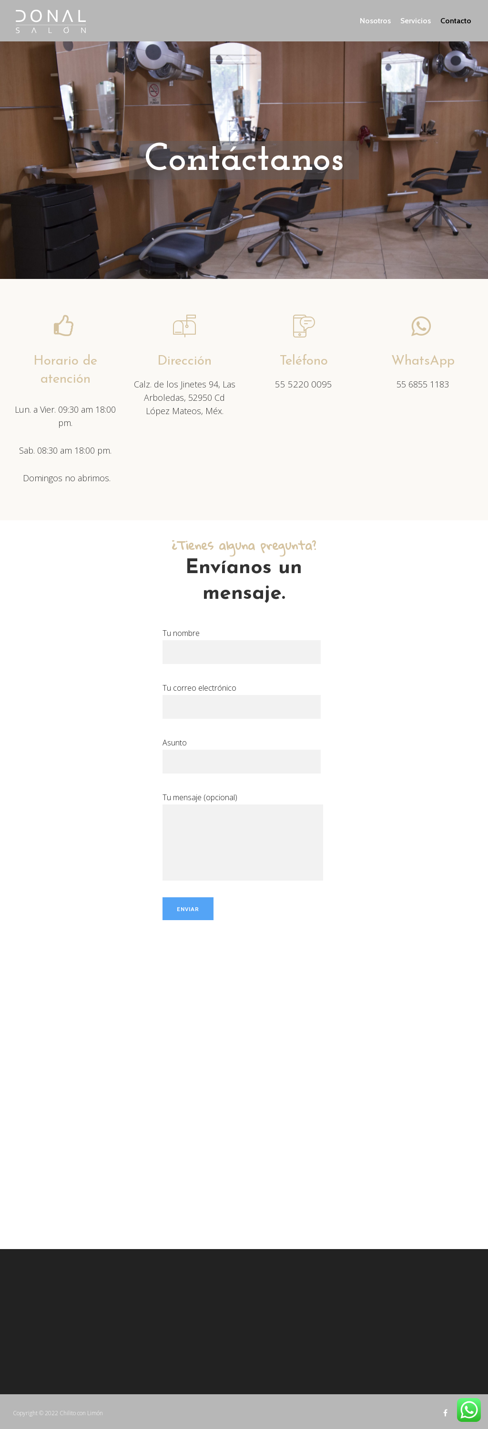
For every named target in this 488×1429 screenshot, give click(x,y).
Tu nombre (242, 642)
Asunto (242, 751)
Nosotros (375, 20)
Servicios (415, 20)
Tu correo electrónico (242, 697)
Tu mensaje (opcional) (243, 804)
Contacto (455, 20)
